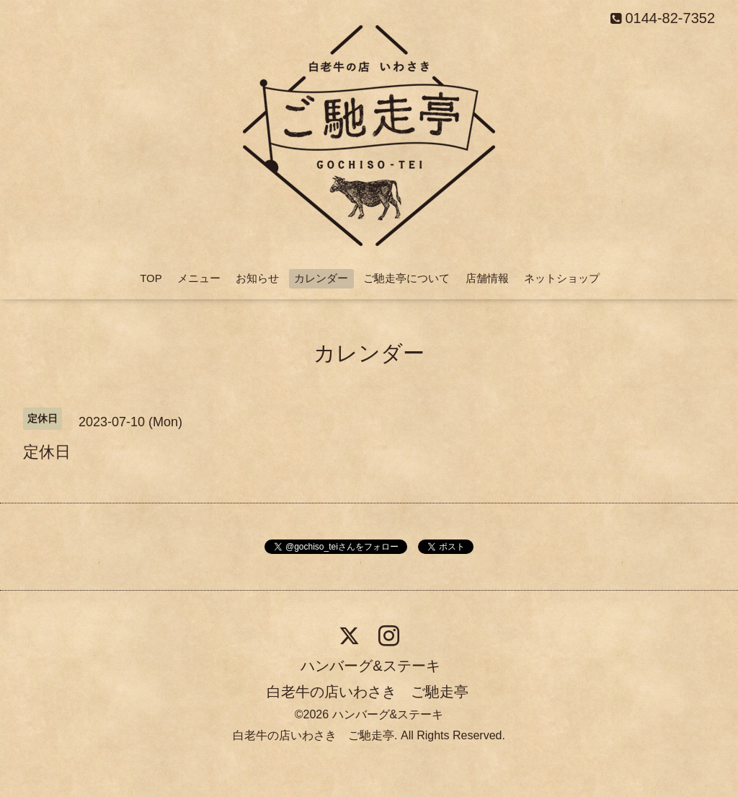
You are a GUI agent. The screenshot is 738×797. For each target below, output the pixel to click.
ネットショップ (562, 278)
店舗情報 (487, 278)
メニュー (199, 278)
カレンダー (321, 278)
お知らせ (257, 278)
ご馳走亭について (406, 278)
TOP (151, 278)
